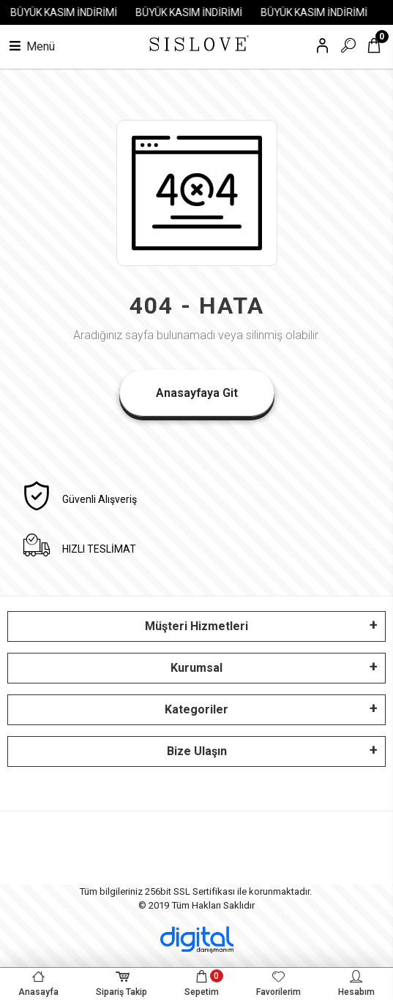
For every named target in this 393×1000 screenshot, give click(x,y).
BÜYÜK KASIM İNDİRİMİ (68, 12)
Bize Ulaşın (197, 751)
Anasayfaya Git (197, 393)
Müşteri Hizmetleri (196, 626)
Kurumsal (196, 668)
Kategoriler (196, 709)
